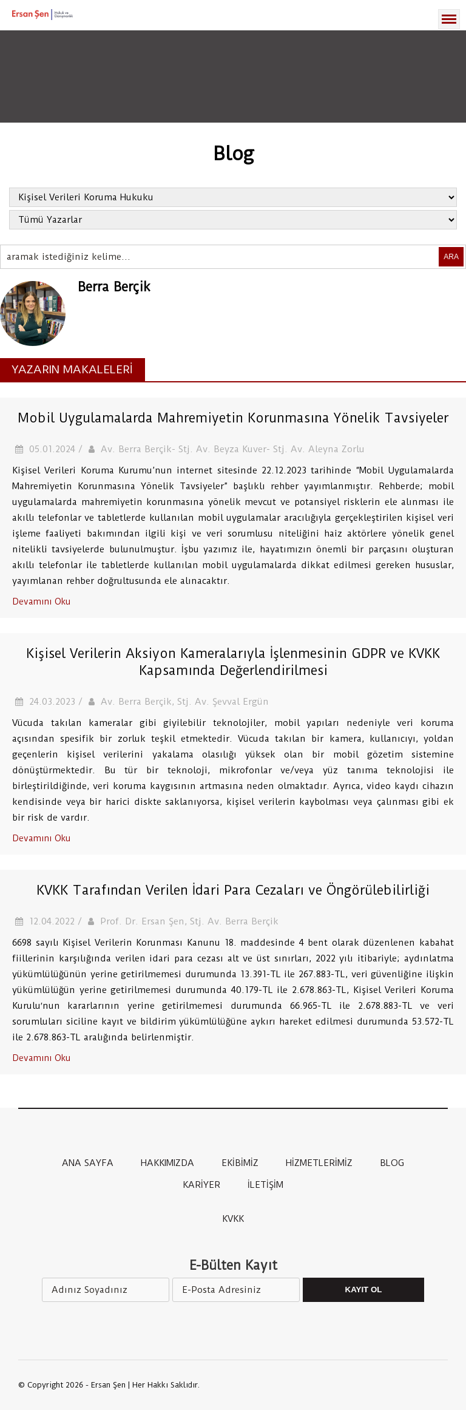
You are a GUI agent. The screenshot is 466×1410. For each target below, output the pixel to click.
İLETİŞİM (265, 1185)
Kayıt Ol (363, 1289)
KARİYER (201, 1185)
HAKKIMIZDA (167, 1163)
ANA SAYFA (87, 1163)
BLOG (392, 1163)
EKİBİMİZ (239, 1163)
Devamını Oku (41, 601)
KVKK (233, 1219)
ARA (451, 257)
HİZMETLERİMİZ (319, 1163)
